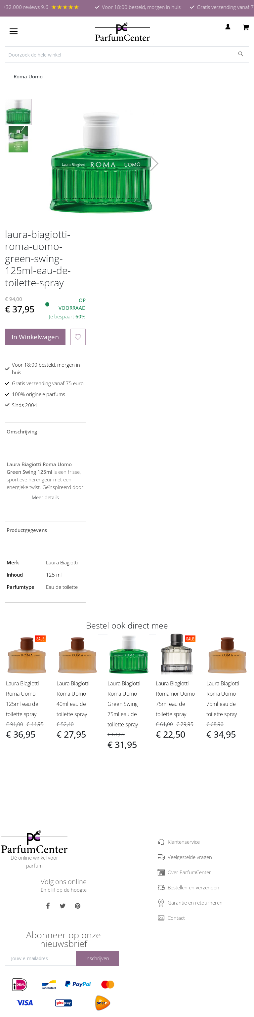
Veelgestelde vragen (190, 857)
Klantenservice (184, 841)
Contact (176, 918)
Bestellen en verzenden (193, 887)
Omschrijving (22, 431)
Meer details (45, 497)
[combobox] (127, 54)
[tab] (45, 431)
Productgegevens (27, 530)
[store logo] (122, 31)
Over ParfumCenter (189, 872)
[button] (154, 163)
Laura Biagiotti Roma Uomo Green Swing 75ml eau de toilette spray (124, 704)
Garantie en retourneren (195, 902)
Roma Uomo (29, 76)
